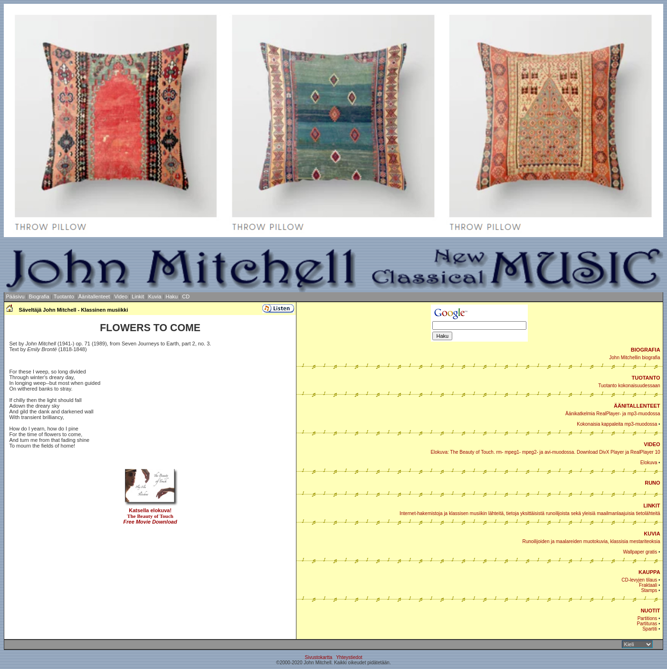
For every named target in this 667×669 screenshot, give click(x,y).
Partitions (647, 618)
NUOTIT (650, 610)
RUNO (652, 483)
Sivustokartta (318, 657)
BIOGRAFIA (645, 350)
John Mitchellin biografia (634, 357)
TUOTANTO (646, 378)
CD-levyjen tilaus (639, 580)
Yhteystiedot (349, 657)
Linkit (138, 296)
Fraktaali (648, 585)
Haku (172, 296)
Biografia (39, 296)
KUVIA (652, 533)
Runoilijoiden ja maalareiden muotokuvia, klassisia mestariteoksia (591, 541)
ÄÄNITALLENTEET (637, 406)
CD (186, 296)
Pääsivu (15, 296)
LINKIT (651, 505)
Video (120, 296)
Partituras (647, 623)
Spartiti (649, 628)
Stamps (649, 590)
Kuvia (155, 296)
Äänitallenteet (94, 296)
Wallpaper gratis (640, 551)
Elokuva (648, 462)
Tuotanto (64, 296)
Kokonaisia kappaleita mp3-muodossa (617, 424)
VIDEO (652, 444)
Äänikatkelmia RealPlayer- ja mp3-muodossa (612, 413)
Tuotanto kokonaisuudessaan (629, 385)
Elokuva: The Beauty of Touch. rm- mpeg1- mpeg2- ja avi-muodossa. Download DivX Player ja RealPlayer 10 (545, 452)
